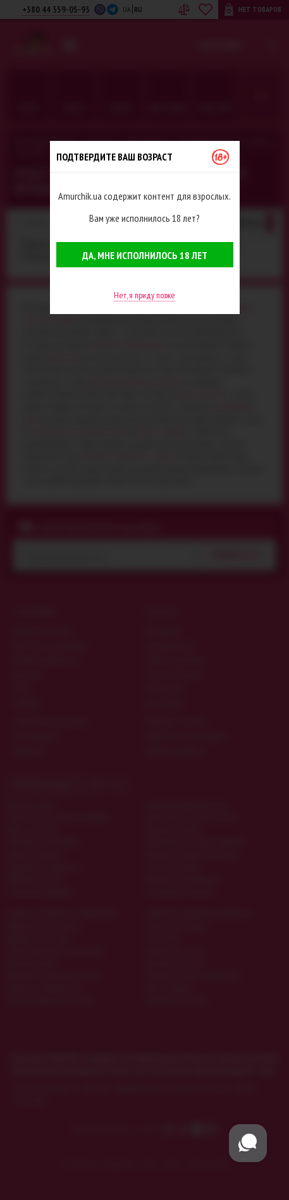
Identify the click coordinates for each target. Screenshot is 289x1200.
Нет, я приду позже (144, 295)
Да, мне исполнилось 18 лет (144, 255)
